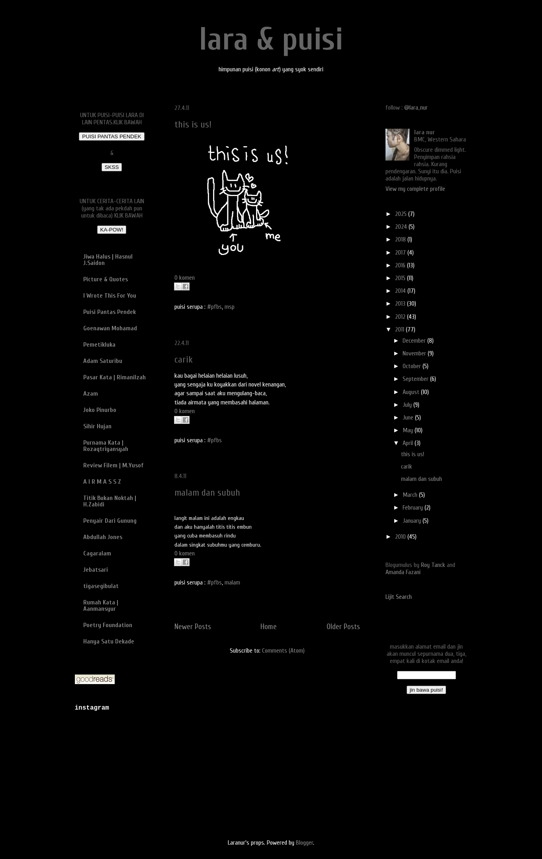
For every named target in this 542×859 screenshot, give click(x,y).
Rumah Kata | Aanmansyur (100, 605)
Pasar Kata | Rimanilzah (114, 377)
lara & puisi (271, 39)
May (409, 430)
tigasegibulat (101, 586)
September (416, 378)
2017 (401, 252)
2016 (401, 265)
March (411, 494)
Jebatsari (95, 569)
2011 (400, 329)
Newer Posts (192, 626)
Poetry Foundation (107, 625)
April (409, 443)
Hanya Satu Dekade (108, 641)
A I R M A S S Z (102, 481)
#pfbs (214, 306)
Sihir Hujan (97, 426)
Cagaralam (97, 553)
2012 (401, 316)
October (413, 366)
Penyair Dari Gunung (110, 520)
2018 (401, 239)
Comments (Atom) (283, 650)
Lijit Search (398, 596)
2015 (401, 278)
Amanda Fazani (403, 572)
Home (268, 626)
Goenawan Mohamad (110, 328)
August (412, 392)
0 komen (184, 277)
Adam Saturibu (102, 361)
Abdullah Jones (102, 537)
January (413, 520)
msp (230, 306)
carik (183, 359)
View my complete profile (415, 188)
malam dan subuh (207, 492)
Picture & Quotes (105, 279)
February (414, 507)
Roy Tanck (433, 565)
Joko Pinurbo (99, 410)
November (415, 353)
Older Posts (343, 626)
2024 (402, 226)
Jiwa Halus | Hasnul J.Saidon (108, 260)
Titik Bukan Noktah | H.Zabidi (109, 501)
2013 (401, 303)
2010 (401, 536)
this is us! (192, 124)
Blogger (304, 842)
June (409, 417)
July (408, 404)
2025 (401, 214)
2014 (401, 290)
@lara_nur (416, 107)
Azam (90, 393)
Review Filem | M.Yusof (113, 465)
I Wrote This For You (109, 295)
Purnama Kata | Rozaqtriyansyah (105, 446)
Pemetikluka (99, 344)
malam (232, 582)
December (415, 340)
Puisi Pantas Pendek (109, 312)
